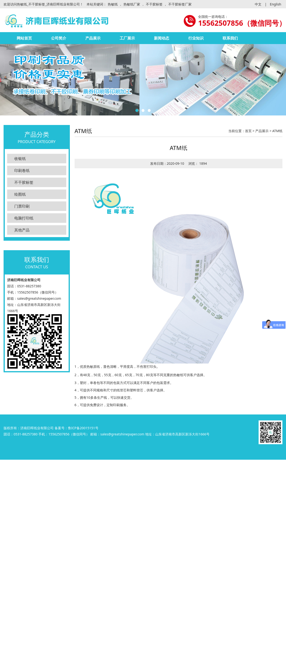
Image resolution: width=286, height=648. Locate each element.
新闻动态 (161, 38)
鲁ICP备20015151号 (83, 428)
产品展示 (93, 38)
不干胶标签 (154, 4)
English (275, 4)
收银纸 (20, 158)
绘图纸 (20, 194)
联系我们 (230, 38)
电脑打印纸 (23, 218)
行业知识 (196, 38)
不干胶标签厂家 (180, 4)
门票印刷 (22, 206)
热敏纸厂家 (131, 4)
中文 (258, 4)
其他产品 (22, 230)
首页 (248, 131)
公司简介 (58, 38)
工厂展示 (127, 38)
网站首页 (24, 38)
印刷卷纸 (22, 170)
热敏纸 (113, 4)
